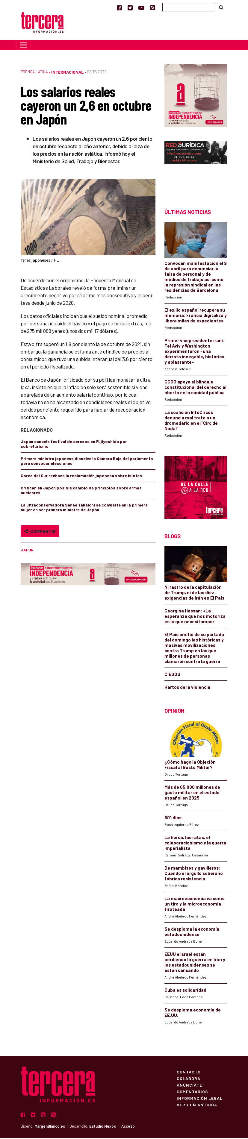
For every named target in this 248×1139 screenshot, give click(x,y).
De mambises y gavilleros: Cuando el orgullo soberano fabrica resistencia (193, 874)
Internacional (67, 72)
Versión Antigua (197, 1105)
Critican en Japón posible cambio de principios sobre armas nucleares (81, 491)
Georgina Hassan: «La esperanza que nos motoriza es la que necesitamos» (195, 617)
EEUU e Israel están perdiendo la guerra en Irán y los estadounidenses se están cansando (194, 963)
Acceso (128, 1127)
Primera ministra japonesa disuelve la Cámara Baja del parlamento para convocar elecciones (87, 462)
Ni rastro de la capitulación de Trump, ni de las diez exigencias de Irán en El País (194, 594)
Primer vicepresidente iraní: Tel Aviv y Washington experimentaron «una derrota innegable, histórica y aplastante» (194, 352)
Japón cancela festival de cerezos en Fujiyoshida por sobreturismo (74, 445)
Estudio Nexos (102, 1127)
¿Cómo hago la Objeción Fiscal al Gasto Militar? (190, 765)
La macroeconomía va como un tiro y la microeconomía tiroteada (194, 905)
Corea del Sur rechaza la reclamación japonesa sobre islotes (81, 476)
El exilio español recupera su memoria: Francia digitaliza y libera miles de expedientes (195, 316)
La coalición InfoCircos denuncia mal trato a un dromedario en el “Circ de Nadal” (191, 421)
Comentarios (192, 1092)
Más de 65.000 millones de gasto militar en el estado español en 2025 (192, 793)
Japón (27, 550)
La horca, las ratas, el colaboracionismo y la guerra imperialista (195, 843)
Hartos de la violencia (187, 688)
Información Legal (200, 1098)
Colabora (188, 1079)
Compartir (40, 532)
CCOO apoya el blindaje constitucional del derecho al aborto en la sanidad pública (195, 388)
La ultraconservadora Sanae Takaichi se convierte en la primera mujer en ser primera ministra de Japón (84, 508)
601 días (173, 818)
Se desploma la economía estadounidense (191, 932)
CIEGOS (172, 675)
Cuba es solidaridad (185, 991)
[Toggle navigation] (23, 46)
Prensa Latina (34, 72)
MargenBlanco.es (49, 1127)
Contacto (189, 1072)
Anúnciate (189, 1085)
